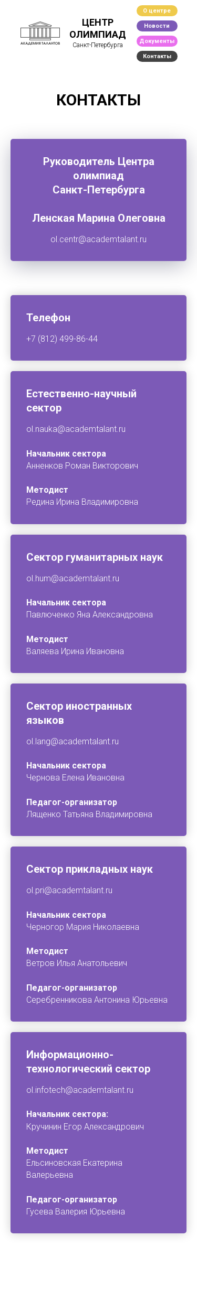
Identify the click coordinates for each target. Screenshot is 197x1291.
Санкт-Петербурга (97, 45)
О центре (157, 10)
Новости (157, 26)
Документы (156, 41)
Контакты (157, 56)
